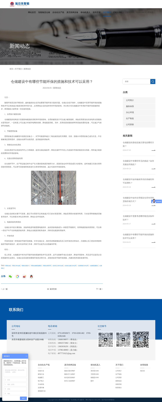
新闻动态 (27, 69)
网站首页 (32, 12)
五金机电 (41, 384)
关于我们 (107, 12)
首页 (11, 69)
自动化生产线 (58, 12)
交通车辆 (41, 387)
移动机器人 (85, 12)
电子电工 (41, 381)
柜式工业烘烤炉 (69, 381)
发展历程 (119, 384)
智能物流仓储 (44, 12)
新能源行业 (42, 391)
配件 (92, 381)
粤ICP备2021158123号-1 (93, 400)
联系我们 (119, 387)
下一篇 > (51, 289)
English (117, 12)
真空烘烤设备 (72, 12)
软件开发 (97, 12)
